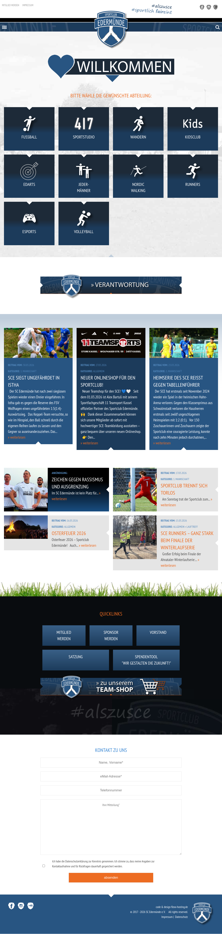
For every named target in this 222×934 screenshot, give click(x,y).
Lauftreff (192, 527)
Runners (193, 177)
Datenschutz (181, 917)
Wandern (138, 129)
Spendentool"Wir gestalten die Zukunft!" (146, 660)
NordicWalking (138, 177)
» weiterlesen (16, 437)
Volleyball (84, 224)
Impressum (27, 5)
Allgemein (98, 371)
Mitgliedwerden (63, 636)
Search (217, 27)
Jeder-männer (84, 177)
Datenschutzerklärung (76, 861)
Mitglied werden (10, 5)
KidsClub (193, 129)
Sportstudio (84, 129)
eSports (29, 224)
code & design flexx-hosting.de (172, 907)
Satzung (76, 660)
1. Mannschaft (28, 371)
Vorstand (158, 636)
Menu (3, 25)
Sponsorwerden (110, 636)
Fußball (29, 129)
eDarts (29, 177)
